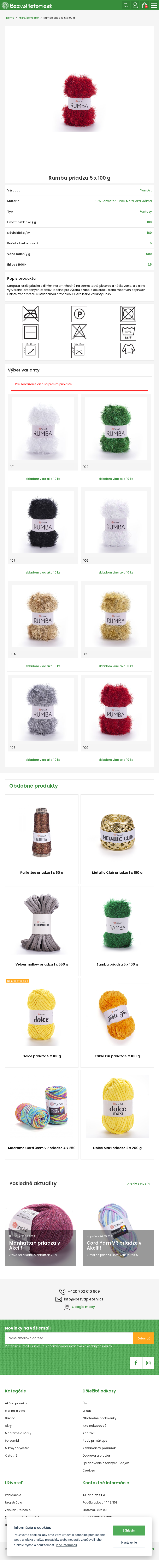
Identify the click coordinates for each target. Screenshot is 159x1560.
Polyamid (12, 1441)
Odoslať (143, 1338)
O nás (87, 1411)
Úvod (86, 1403)
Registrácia (13, 1502)
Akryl (8, 1426)
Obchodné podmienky (99, 1418)
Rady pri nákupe (95, 1441)
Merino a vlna (15, 1411)
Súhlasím (129, 1530)
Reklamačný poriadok (99, 1448)
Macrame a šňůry (18, 1433)
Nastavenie (129, 1542)
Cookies (89, 1470)
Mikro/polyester (29, 18)
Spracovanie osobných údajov (106, 1463)
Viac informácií (66, 1545)
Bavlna (10, 1418)
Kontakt (89, 1433)
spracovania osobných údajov (90, 1346)
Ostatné (11, 1455)
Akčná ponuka (16, 1403)
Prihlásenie (13, 1495)
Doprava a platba (96, 1455)
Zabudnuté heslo (18, 1510)
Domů (10, 18)
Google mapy (79, 1306)
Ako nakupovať (94, 1426)
